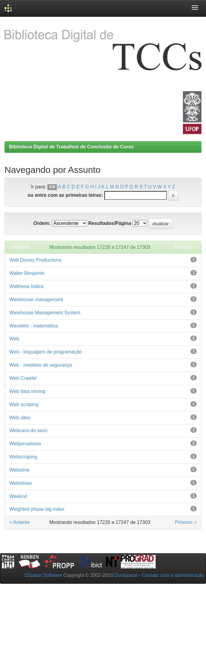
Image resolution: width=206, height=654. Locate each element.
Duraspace (125, 575)
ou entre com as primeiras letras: (65, 195)
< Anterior (19, 247)
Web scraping (24, 404)
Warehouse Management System (44, 312)
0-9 (52, 187)
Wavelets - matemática (33, 325)
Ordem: (41, 223)
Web (14, 338)
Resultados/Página (109, 223)
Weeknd (18, 496)
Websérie (19, 469)
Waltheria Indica (26, 286)
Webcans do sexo (28, 430)
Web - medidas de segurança (40, 365)
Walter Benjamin (26, 273)
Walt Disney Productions (35, 260)
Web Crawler (23, 378)
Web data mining (27, 391)
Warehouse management (36, 299)
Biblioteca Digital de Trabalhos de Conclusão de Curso (71, 146)
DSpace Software (43, 575)
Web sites (19, 417)
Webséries (20, 483)
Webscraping (23, 456)
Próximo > (186, 247)
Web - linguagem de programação (45, 351)
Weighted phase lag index (36, 509)
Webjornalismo (25, 443)
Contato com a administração (173, 575)
